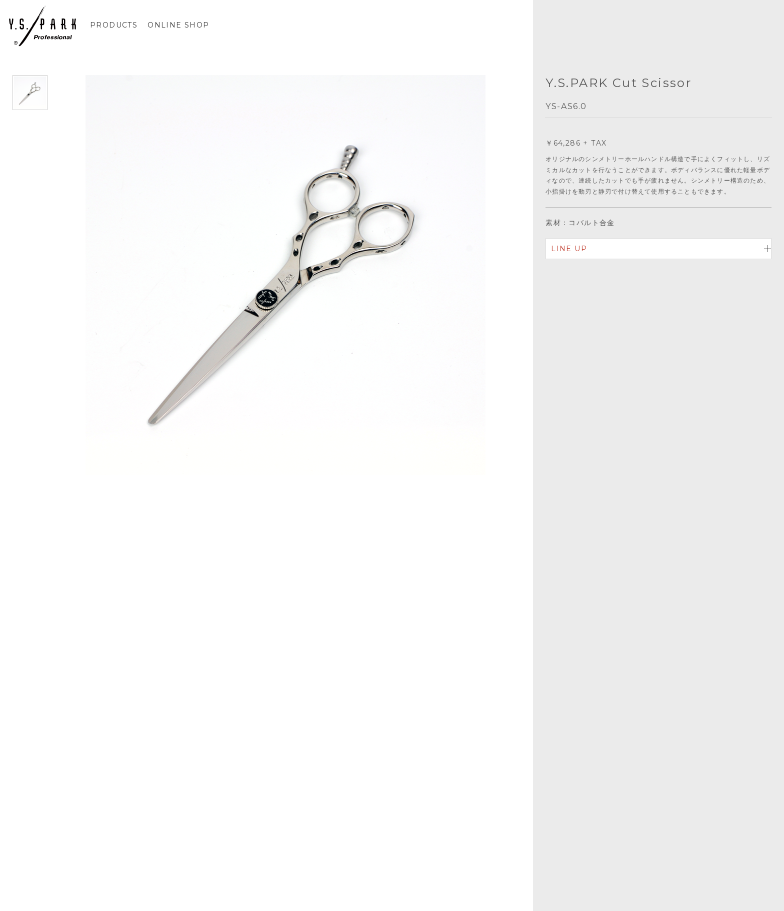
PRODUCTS (114, 25)
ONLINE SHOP (178, 25)
